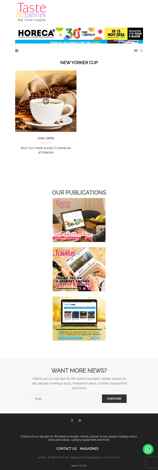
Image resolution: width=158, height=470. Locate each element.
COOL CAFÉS (46, 138)
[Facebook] (72, 420)
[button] (148, 449)
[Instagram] (80, 420)
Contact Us (66, 448)
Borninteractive (112, 457)
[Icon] (45, 101)
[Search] (141, 50)
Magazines (89, 448)
